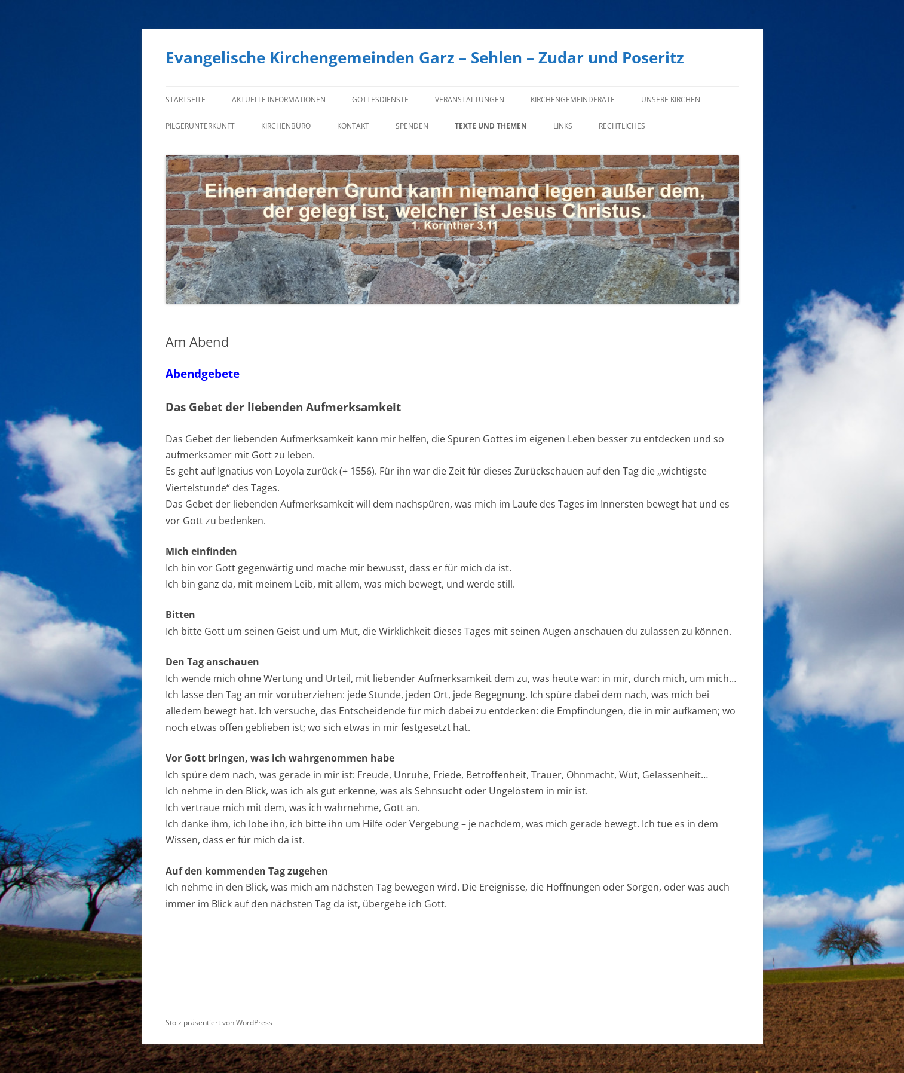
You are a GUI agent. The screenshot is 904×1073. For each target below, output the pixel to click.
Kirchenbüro (286, 126)
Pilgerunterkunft (200, 126)
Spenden (412, 126)
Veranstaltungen (469, 99)
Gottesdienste (380, 99)
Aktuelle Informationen (279, 99)
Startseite (186, 99)
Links (562, 126)
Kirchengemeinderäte (573, 99)
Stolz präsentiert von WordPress (219, 1022)
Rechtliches (622, 126)
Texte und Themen (491, 126)
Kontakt (353, 126)
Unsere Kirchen (670, 99)
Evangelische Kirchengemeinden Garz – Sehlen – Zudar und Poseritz (425, 57)
